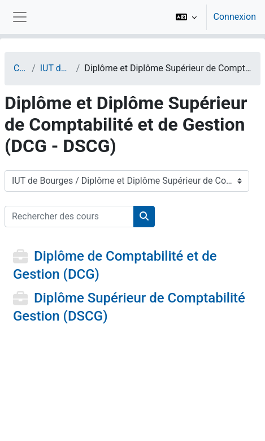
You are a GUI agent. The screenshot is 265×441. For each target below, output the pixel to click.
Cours (20, 68)
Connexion (235, 16)
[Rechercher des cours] (69, 216)
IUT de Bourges (56, 68)
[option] (212, 17)
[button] (186, 17)
